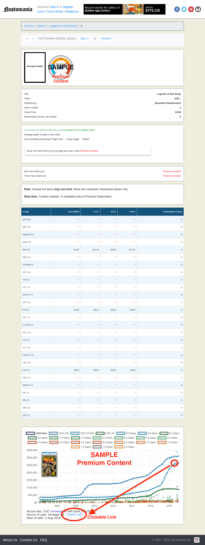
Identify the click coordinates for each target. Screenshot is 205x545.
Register (68, 6)
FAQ (43, 540)
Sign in (54, 6)
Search (41, 26)
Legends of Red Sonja (63, 26)
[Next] (33, 38)
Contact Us (28, 540)
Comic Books (55, 11)
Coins (40, 11)
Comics (28, 26)
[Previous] (27, 38)
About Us (10, 540)
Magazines (72, 11)
